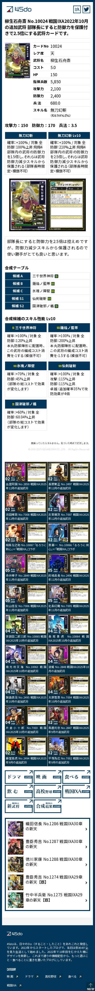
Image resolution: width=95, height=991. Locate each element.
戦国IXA (11, 985)
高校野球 (50, 976)
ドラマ (29, 976)
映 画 (10, 976)
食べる (72, 976)
